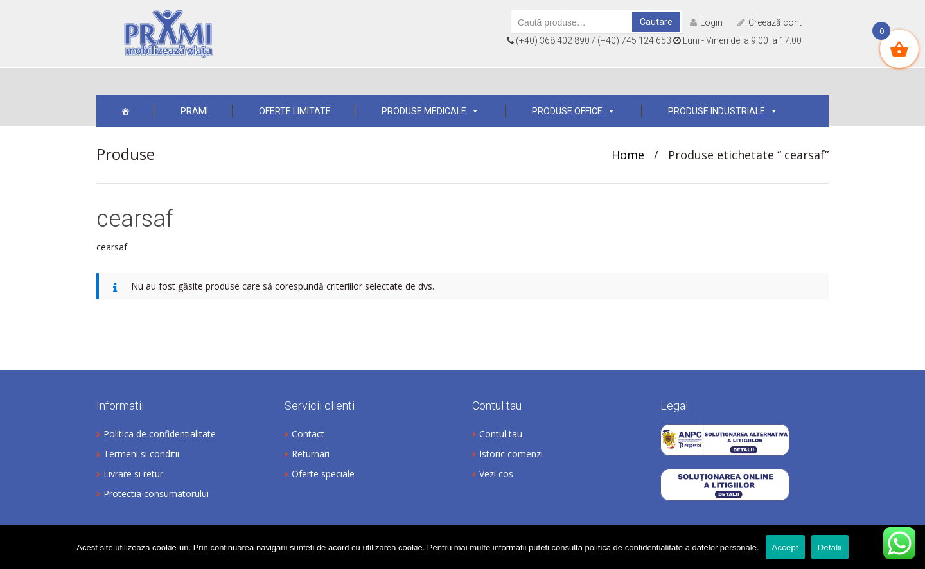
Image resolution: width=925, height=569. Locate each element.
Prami (194, 111)
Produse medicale (430, 111)
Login (706, 22)
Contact (308, 434)
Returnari (311, 454)
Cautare (656, 22)
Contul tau (500, 434)
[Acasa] (125, 111)
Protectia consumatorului (156, 493)
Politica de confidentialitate (159, 434)
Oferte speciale (323, 474)
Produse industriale (723, 111)
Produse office (573, 111)
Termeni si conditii (141, 454)
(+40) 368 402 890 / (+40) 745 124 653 (589, 40)
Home (628, 154)
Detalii (830, 547)
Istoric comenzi (511, 454)
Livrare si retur (133, 474)
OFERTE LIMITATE (295, 111)
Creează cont (769, 22)
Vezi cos (496, 474)
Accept (785, 547)
